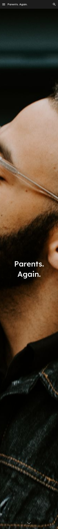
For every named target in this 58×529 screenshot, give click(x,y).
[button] (3, 4)
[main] (29, 268)
